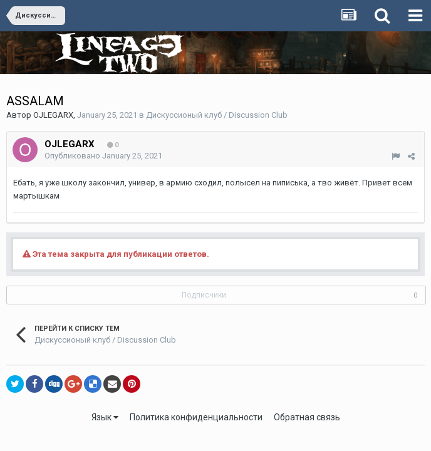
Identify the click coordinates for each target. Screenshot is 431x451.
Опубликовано (103, 155)
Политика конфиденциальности (196, 417)
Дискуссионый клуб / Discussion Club (217, 115)
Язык (104, 417)
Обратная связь (307, 417)
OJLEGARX (53, 115)
